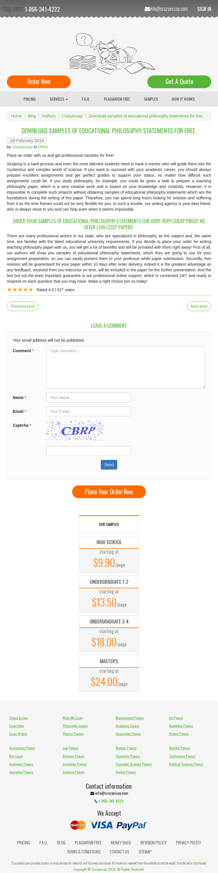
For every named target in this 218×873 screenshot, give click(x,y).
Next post (199, 306)
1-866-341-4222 (42, 9)
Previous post (23, 306)
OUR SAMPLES (109, 524)
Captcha (22, 425)
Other (43, 147)
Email (19, 411)
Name (19, 397)
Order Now (39, 81)
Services (59, 99)
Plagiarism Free (117, 99)
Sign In (204, 8)
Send (109, 464)
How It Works (183, 99)
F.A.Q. (86, 99)
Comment (23, 350)
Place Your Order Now (109, 491)
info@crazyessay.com (169, 8)
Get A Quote (179, 81)
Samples (151, 99)
